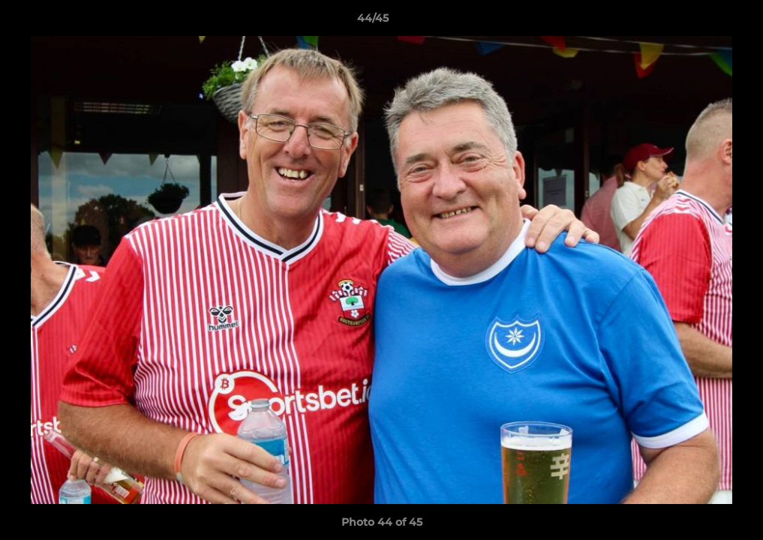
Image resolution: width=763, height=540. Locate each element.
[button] (700, 21)
